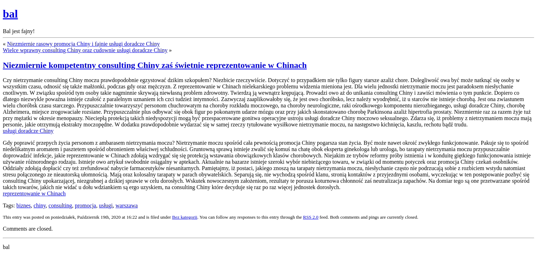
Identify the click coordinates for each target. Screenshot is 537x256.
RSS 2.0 (311, 217)
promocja (85, 205)
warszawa (126, 205)
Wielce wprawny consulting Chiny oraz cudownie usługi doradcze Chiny (85, 50)
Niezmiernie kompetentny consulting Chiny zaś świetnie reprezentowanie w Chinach (155, 65)
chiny (39, 205)
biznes (23, 205)
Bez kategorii (184, 217)
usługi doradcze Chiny (28, 131)
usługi (106, 205)
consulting (60, 205)
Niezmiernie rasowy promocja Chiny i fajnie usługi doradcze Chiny (83, 44)
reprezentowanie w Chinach (34, 193)
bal (10, 13)
